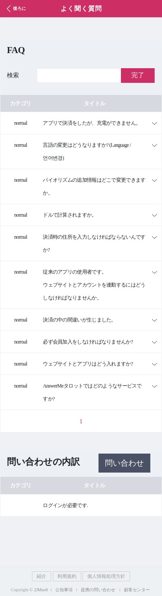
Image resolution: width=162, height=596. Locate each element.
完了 (137, 75)
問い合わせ (124, 463)
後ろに (15, 8)
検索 (13, 75)
